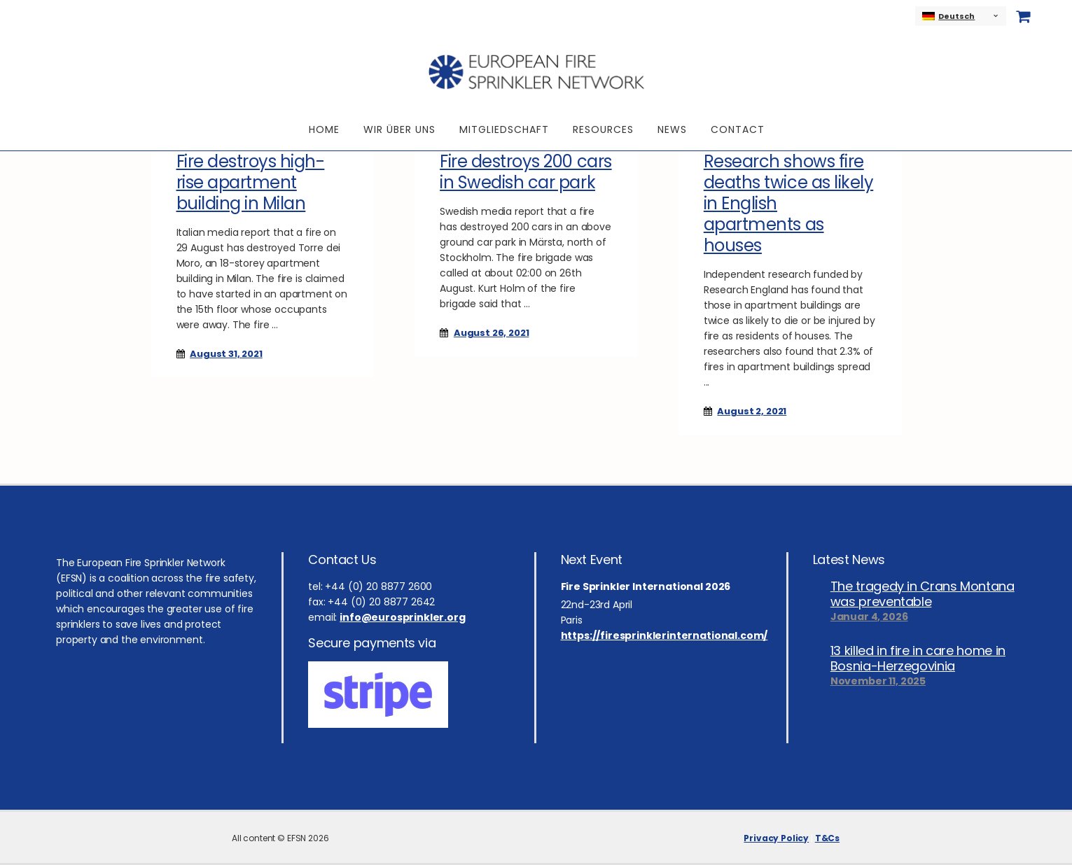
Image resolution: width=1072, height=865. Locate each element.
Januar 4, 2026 (869, 617)
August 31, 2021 (226, 353)
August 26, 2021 (491, 332)
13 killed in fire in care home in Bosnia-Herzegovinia (917, 658)
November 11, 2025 (878, 681)
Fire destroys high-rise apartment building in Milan (250, 182)
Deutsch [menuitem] (956, 16)
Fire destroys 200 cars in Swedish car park (525, 172)
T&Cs (827, 838)
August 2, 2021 (751, 411)
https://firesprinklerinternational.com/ (664, 635)
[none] (960, 16)
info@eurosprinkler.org (402, 617)
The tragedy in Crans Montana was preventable (922, 594)
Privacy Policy (776, 838)
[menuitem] (960, 16)
